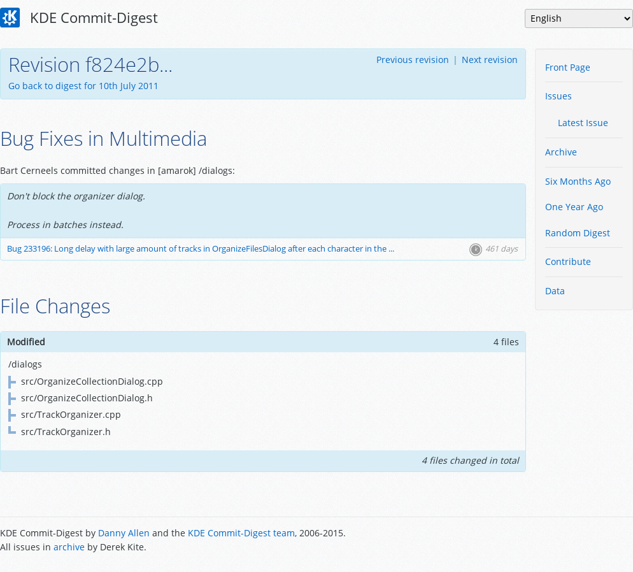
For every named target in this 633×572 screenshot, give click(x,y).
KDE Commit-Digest (79, 18)
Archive (561, 152)
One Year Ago (574, 207)
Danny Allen (124, 533)
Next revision (490, 60)
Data (555, 291)
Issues (558, 96)
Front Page (567, 67)
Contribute (568, 261)
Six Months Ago (578, 181)
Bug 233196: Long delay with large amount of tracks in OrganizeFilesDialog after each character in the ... (200, 248)
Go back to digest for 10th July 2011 (83, 86)
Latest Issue (583, 123)
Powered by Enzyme (584, 541)
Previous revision (412, 60)
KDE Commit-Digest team (241, 533)
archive (69, 547)
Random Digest (577, 233)
